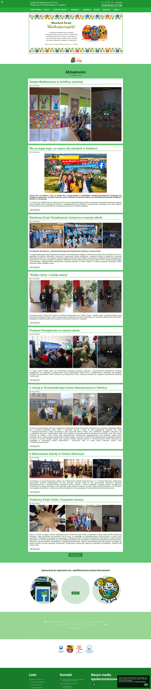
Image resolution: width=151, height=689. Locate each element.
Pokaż (44, 593)
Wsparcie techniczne (37, 679)
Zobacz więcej (75, 555)
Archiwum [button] (107, 9)
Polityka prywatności (37, 687)
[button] (112, 2)
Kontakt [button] (97, 9)
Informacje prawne (36, 685)
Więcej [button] (117, 9)
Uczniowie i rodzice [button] (60, 9)
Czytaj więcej (34, 210)
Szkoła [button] (47, 9)
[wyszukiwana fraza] (111, 5)
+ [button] (102, 2)
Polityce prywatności (140, 681)
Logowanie (118, 2)
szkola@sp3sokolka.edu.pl (70, 683)
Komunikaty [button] (87, 9)
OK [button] (146, 684)
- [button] (106, 2)
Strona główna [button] (35, 9)
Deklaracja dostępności (37, 682)
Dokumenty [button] (75, 9)
